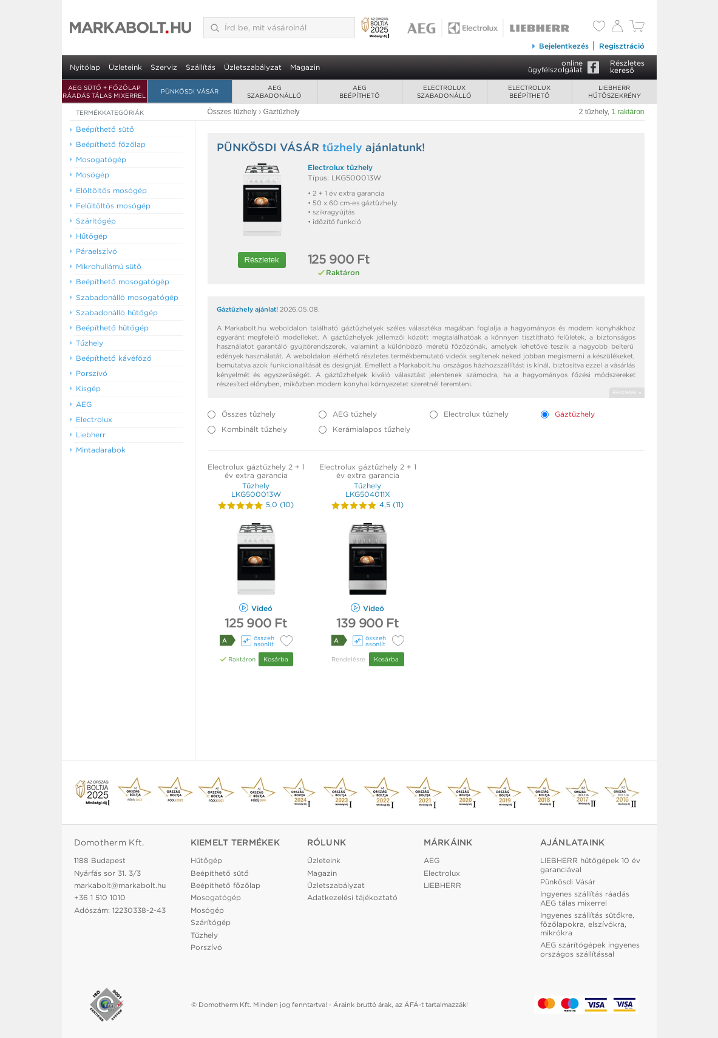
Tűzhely (204, 935)
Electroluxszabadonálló (444, 91)
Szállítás (200, 67)
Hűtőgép (206, 860)
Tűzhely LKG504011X (367, 490)
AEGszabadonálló (274, 91)
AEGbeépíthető (359, 91)
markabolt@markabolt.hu (120, 885)
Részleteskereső (627, 66)
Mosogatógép (216, 897)
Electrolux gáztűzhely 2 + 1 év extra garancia (256, 471)
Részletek (262, 259)
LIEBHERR (442, 885)
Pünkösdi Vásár (189, 91)
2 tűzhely (593, 112)
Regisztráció (622, 45)
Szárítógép (211, 922)
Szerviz (164, 67)
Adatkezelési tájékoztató (352, 897)
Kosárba (275, 659)
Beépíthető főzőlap (225, 885)
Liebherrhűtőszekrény (614, 91)
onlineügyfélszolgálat (555, 66)
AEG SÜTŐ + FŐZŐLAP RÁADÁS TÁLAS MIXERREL (104, 91)
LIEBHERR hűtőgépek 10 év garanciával (590, 864)
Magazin (305, 67)
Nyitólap (85, 67)
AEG (431, 860)
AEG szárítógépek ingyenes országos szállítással (590, 949)
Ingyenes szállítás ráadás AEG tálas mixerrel (584, 898)
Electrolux (442, 873)
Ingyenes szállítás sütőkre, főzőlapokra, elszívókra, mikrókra (587, 923)
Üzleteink (125, 67)
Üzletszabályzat (253, 67)
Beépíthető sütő (220, 873)
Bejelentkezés (560, 45)
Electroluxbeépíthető (529, 91)
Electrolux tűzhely (340, 167)
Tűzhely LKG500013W (256, 490)
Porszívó (206, 947)
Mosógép (207, 910)
